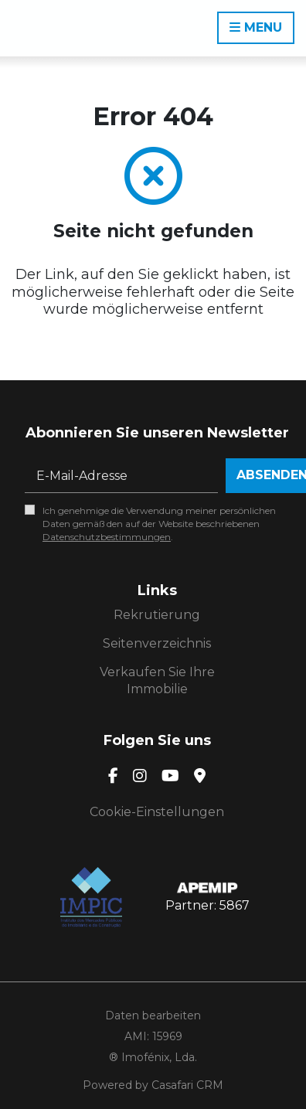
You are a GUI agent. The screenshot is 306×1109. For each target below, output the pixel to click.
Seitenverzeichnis (157, 643)
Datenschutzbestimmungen (106, 537)
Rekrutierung (157, 614)
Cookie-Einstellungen (157, 812)
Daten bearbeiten (153, 1015)
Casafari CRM (187, 1085)
